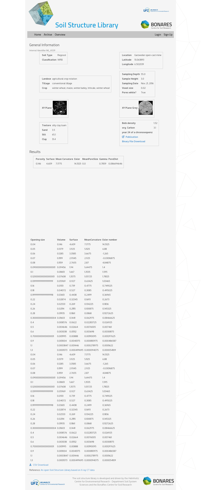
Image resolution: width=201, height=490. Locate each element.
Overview (60, 34)
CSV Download (38, 464)
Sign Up (168, 34)
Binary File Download (133, 141)
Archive (48, 34)
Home (37, 34)
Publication (130, 137)
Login (158, 34)
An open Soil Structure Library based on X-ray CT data (67, 470)
